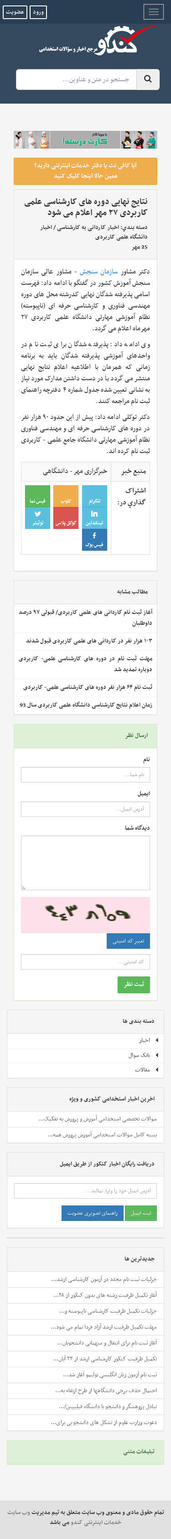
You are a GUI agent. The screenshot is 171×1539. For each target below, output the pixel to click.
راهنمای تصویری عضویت (92, 1213)
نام (146, 760)
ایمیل (144, 794)
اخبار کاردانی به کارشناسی (88, 228)
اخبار (149, 1041)
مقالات (147, 1070)
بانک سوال (144, 1056)
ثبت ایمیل (141, 1213)
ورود (38, 12)
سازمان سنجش (99, 272)
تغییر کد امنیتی (128, 941)
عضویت (15, 12)
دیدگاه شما (137, 828)
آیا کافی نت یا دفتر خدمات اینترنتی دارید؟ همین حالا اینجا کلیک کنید (85, 170)
